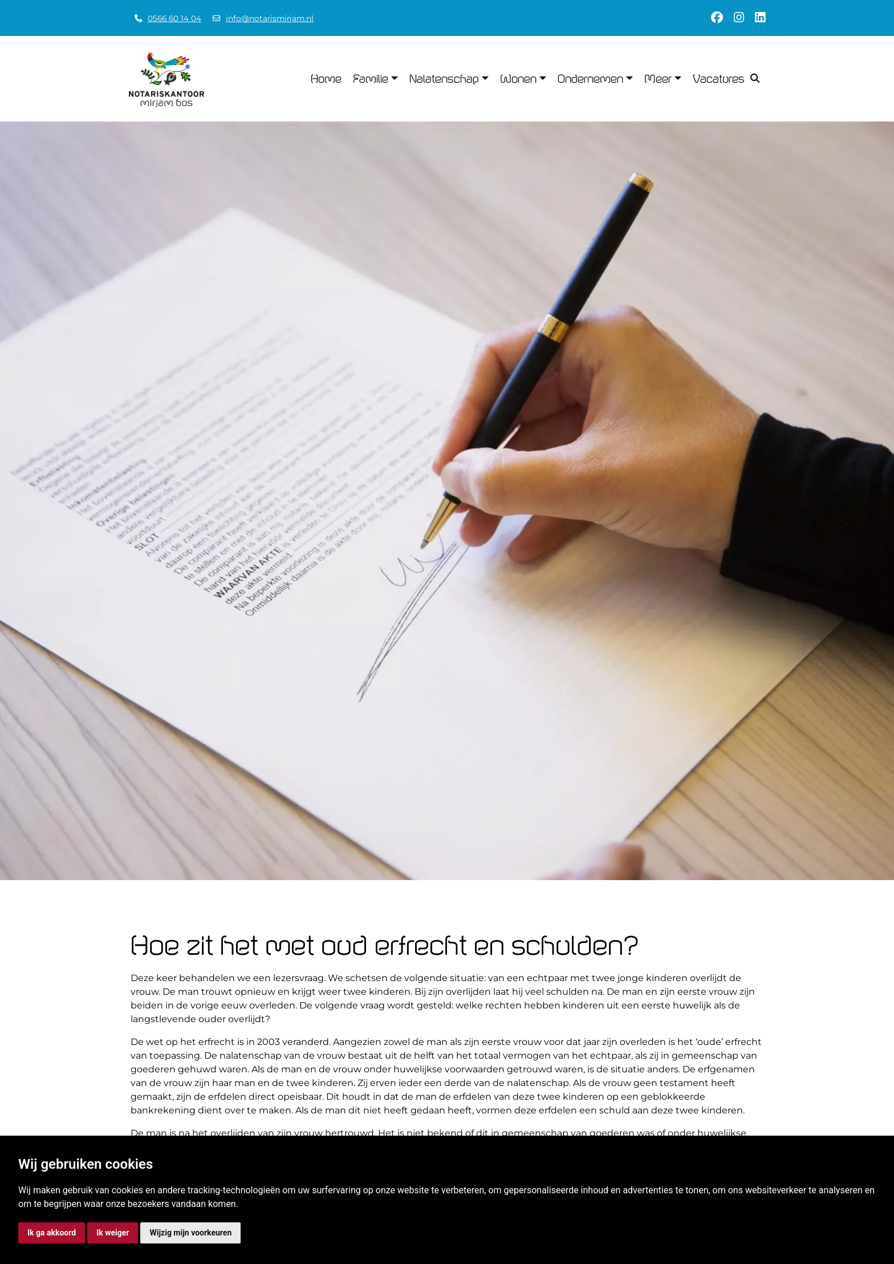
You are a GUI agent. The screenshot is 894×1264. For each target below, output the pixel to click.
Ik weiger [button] (112, 1232)
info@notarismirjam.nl (270, 18)
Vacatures (719, 79)
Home (326, 79)
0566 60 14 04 (174, 18)
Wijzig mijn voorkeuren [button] (190, 1232)
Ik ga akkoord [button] (51, 1232)
